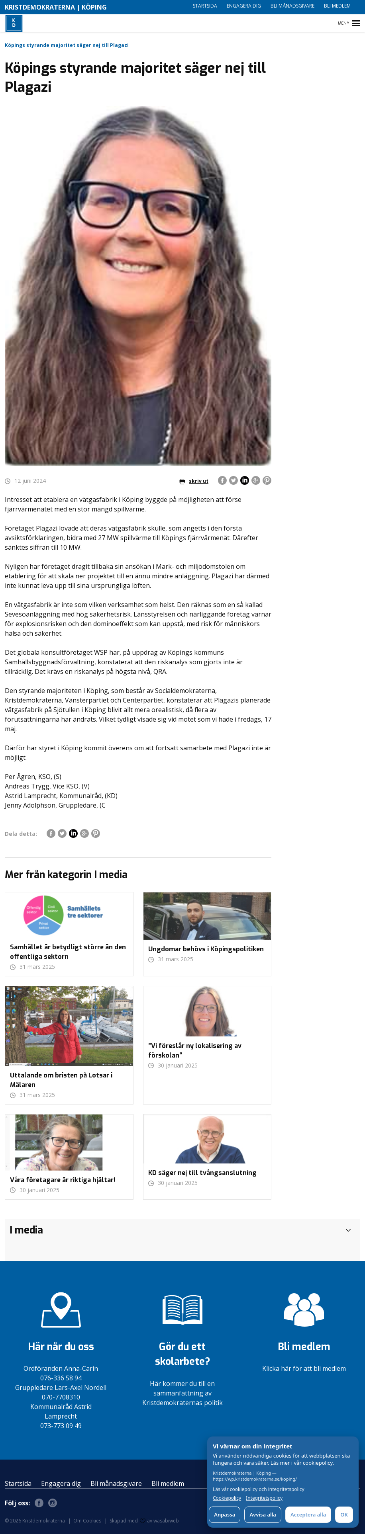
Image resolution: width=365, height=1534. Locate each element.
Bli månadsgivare (292, 5)
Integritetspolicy (264, 1498)
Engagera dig (244, 5)
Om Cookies (87, 1520)
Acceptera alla (308, 1514)
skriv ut (193, 481)
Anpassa (224, 1514)
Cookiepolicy (227, 1498)
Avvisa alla (262, 1514)
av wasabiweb (159, 1520)
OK (344, 1514)
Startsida (205, 5)
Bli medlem (337, 5)
